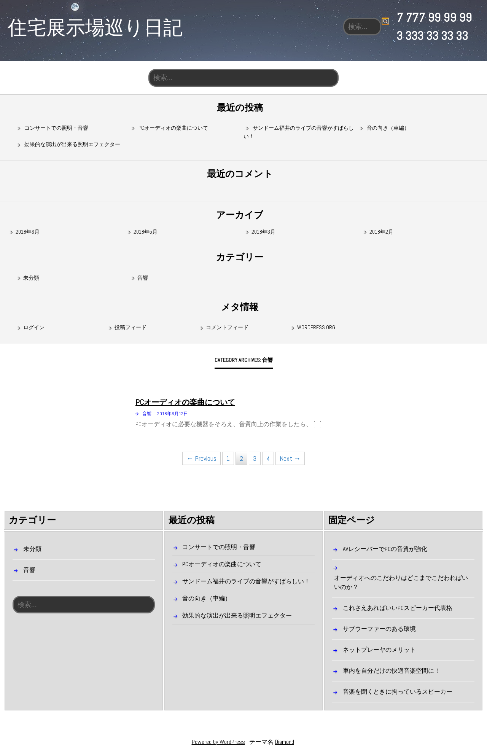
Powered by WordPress (218, 742)
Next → (290, 458)
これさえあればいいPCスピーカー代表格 (397, 608)
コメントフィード (227, 327)
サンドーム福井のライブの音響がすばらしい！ (246, 581)
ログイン (34, 327)
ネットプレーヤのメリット (379, 650)
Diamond (284, 742)
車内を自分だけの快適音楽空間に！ (391, 671)
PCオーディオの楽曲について (173, 127)
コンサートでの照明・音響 (56, 127)
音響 (142, 277)
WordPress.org (316, 327)
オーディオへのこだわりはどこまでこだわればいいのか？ (401, 582)
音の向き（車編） (388, 127)
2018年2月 (381, 231)
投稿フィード (130, 327)
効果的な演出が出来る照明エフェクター (72, 144)
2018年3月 (263, 231)
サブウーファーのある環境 (379, 629)
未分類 (31, 277)
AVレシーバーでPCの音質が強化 (385, 549)
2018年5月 (146, 231)
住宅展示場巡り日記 (95, 26)
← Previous (201, 458)
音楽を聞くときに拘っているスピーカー (397, 692)
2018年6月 (28, 231)
